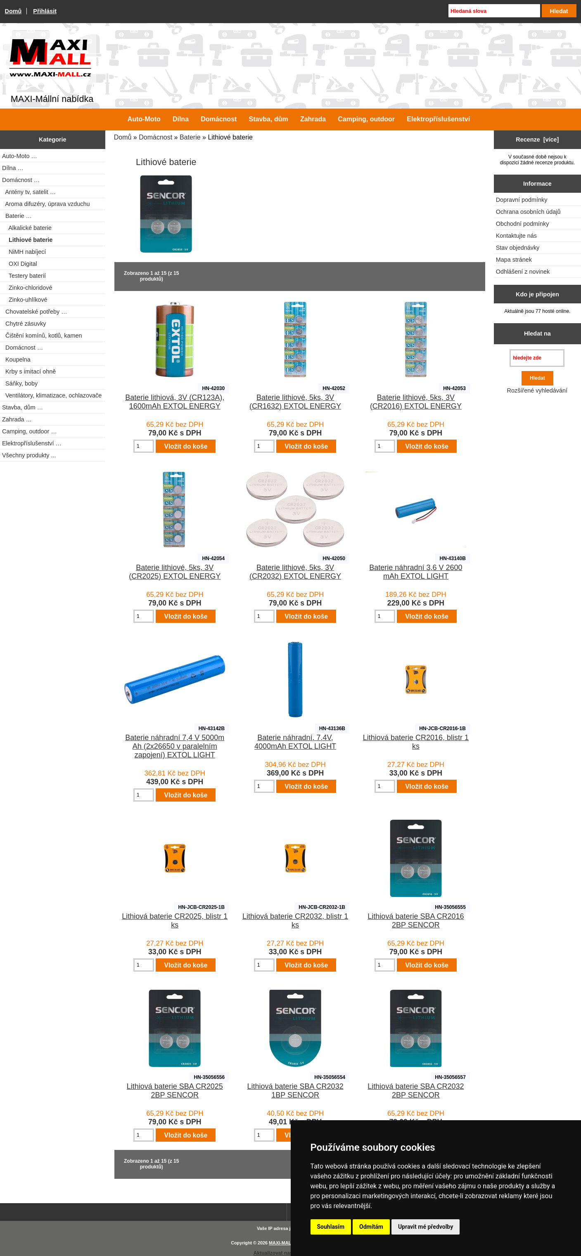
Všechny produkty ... (29, 455)
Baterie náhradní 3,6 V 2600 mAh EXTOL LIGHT (415, 571)
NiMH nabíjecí (24, 251)
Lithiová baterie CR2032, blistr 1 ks (295, 920)
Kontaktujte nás (516, 235)
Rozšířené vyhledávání (537, 390)
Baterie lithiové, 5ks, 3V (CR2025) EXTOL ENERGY (175, 571)
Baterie (190, 137)
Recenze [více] (537, 139)
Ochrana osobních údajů (528, 211)
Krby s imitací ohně (29, 371)
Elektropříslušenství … (32, 443)
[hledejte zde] (537, 358)
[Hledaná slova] (494, 10)
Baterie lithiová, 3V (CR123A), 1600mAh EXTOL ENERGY (174, 401)
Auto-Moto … (19, 156)
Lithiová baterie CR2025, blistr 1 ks (175, 920)
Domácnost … (22, 347)
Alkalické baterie (27, 228)
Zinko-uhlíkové (24, 299)
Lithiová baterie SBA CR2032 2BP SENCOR (416, 1090)
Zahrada (313, 119)
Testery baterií (24, 275)
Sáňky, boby (20, 383)
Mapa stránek (514, 259)
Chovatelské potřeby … (34, 311)
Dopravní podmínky (522, 199)
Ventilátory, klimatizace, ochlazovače (52, 395)
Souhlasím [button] (331, 1226)
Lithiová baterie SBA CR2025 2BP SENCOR (175, 1090)
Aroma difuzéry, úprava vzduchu (46, 204)
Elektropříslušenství (438, 119)
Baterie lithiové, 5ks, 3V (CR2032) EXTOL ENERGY (295, 571)
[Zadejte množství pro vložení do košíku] (143, 446)
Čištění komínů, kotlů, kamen (42, 335)
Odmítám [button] (371, 1226)
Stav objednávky (518, 247)
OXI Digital (19, 263)
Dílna (181, 119)
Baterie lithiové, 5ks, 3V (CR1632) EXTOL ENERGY (295, 401)
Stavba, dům (268, 119)
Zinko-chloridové (27, 287)
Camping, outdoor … (29, 431)
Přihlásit (45, 11)
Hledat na (537, 333)
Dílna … (13, 168)
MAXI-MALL (281, 1242)
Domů (13, 11)
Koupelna (16, 359)
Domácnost (155, 137)
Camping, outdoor (366, 119)
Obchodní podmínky (522, 223)
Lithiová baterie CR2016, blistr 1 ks (416, 741)
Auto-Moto (144, 119)
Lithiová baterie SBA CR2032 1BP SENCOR (295, 1090)
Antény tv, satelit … (29, 192)
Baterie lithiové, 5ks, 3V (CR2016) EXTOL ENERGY (416, 401)
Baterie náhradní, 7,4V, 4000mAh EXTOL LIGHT (295, 741)
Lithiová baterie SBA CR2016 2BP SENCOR (416, 920)
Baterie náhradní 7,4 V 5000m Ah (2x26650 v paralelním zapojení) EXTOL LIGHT (174, 746)
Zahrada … (17, 419)
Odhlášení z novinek (523, 271)
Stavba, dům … (22, 407)
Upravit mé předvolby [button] (425, 1226)
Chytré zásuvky (24, 323)
